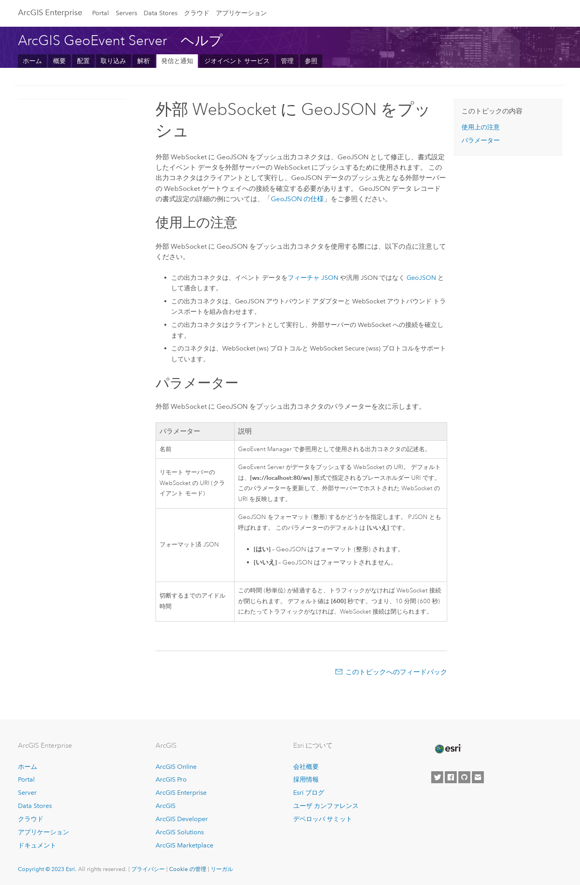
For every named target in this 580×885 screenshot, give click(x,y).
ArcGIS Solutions (180, 832)
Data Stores (161, 13)
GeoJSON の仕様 (297, 199)
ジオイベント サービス (237, 61)
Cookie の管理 (187, 869)
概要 (59, 61)
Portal (100, 13)
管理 (287, 61)
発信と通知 (177, 61)
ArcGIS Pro (171, 779)
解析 (143, 61)
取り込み (113, 61)
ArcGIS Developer (182, 819)
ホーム (32, 61)
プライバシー (148, 869)
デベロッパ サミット (322, 819)
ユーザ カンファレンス (326, 806)
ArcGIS (166, 806)
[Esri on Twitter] (437, 777)
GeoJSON (421, 277)
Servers (126, 13)
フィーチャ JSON (313, 277)
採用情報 (306, 779)
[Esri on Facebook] (451, 777)
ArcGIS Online (176, 766)
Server (27, 792)
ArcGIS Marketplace (184, 845)
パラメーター (481, 140)
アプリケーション (241, 13)
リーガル (222, 869)
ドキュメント (37, 845)
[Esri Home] (448, 749)
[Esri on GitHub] (464, 777)
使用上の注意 (481, 127)
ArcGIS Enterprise (50, 12)
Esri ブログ (308, 792)
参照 (311, 61)
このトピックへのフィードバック (396, 672)
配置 (83, 61)
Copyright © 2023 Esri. (47, 869)
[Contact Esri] (478, 777)
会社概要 (306, 766)
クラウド (196, 13)
